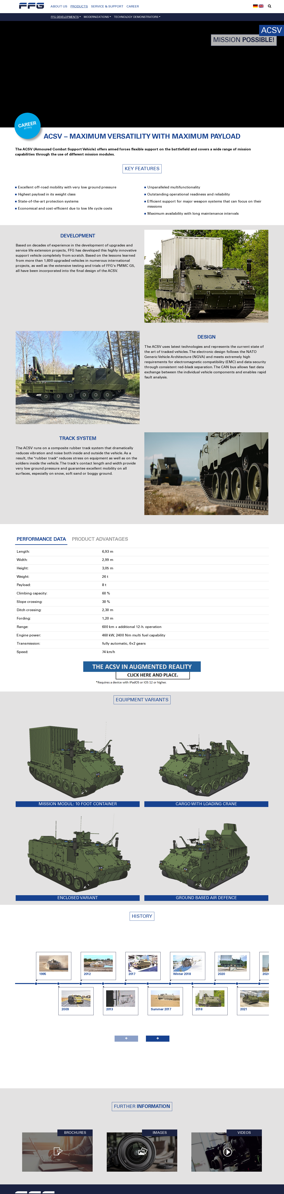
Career (133, 6)
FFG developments (65, 17)
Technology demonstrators (136, 17)
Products (79, 6)
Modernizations (96, 17)
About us (59, 6)
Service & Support (107, 6)
